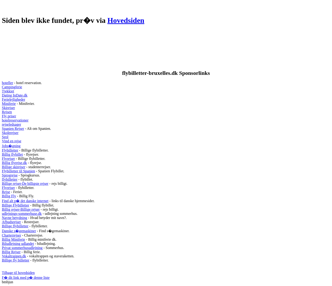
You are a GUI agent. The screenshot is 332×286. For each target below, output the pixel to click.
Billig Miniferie (13, 239)
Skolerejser (10, 133)
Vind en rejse (11, 141)
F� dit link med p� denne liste (26, 278)
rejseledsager (11, 124)
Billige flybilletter (15, 226)
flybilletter (10, 179)
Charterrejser (11, 235)
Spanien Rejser (13, 129)
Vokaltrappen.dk (14, 256)
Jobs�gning (11, 146)
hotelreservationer (15, 120)
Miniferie (9, 104)
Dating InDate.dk (14, 95)
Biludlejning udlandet (18, 244)
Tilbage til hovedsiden (18, 273)
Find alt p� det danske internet (25, 201)
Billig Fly (9, 196)
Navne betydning (14, 218)
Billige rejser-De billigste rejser (25, 184)
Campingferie (12, 87)
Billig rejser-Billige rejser (21, 209)
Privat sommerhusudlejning (22, 248)
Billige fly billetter (15, 260)
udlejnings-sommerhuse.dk (22, 214)
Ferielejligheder (13, 99)
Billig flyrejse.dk (14, 163)
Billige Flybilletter (15, 205)
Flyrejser (8, 159)
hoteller (7, 83)
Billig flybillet (12, 154)
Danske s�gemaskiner (19, 231)
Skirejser (8, 108)
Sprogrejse (10, 175)
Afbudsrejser (11, 222)
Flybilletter (10, 150)
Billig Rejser (11, 252)
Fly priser (9, 116)
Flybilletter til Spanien (18, 171)
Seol (5, 137)
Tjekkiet (8, 91)
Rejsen (7, 112)
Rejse (6, 192)
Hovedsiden (125, 20)
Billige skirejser (13, 167)
